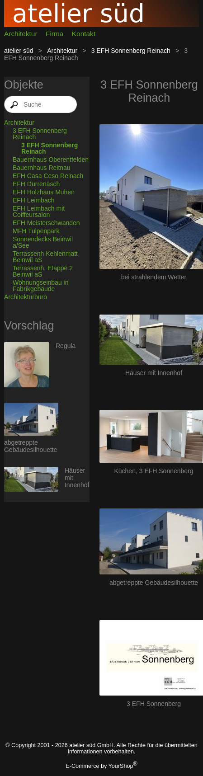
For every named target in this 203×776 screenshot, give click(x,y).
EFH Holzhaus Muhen (44, 192)
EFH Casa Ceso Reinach (48, 176)
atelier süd (18, 50)
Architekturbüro (25, 297)
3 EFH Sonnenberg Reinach (130, 50)
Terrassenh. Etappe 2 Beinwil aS (43, 271)
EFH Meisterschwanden (46, 223)
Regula (66, 345)
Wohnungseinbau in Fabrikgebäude (41, 285)
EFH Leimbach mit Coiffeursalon (39, 211)
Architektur (21, 34)
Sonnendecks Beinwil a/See (43, 242)
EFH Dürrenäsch (36, 184)
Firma (54, 34)
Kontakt (83, 34)
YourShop (121, 766)
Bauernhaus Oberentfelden (51, 159)
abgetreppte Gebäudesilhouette (30, 446)
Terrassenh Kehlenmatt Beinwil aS (45, 256)
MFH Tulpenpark (36, 231)
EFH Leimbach (34, 200)
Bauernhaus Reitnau (42, 168)
